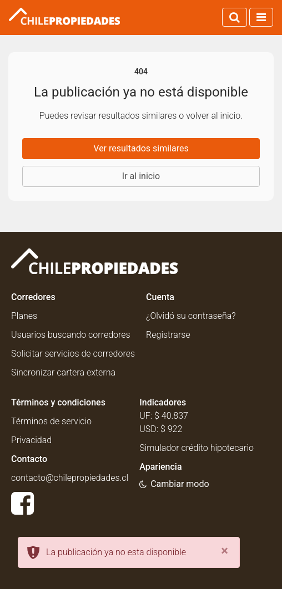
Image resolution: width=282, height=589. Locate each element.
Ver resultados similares (140, 148)
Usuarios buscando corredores (70, 334)
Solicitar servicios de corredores (73, 353)
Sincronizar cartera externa (63, 372)
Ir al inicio (141, 176)
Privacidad (31, 440)
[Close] (224, 550)
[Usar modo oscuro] (174, 484)
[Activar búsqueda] (234, 17)
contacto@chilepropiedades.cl (69, 478)
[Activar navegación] (261, 17)
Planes (24, 316)
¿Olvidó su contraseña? (190, 316)
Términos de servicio (51, 421)
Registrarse (168, 334)
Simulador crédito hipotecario (196, 448)
